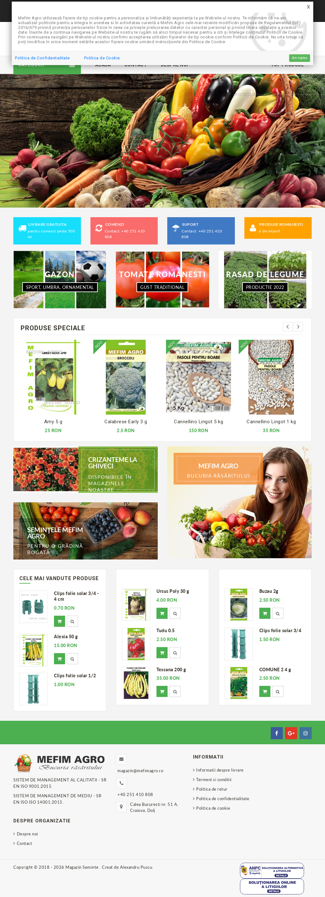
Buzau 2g (268, 591)
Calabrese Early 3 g (125, 422)
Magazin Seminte (82, 867)
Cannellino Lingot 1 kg (271, 422)
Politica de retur (212, 789)
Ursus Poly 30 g (172, 591)
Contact (24, 843)
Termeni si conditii (214, 779)
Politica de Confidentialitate (42, 58)
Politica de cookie (213, 808)
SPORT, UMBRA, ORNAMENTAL (60, 287)
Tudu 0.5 (165, 630)
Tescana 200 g (171, 669)
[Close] (308, 7)
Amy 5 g (53, 422)
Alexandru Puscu (136, 867)
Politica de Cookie (102, 58)
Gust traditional (162, 287)
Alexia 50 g (66, 636)
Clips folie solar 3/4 (280, 630)
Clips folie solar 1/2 (75, 675)
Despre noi (27, 833)
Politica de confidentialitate (222, 798)
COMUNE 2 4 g (275, 669)
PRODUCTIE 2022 (265, 287)
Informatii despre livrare (220, 770)
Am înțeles (300, 58)
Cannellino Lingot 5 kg (198, 422)
